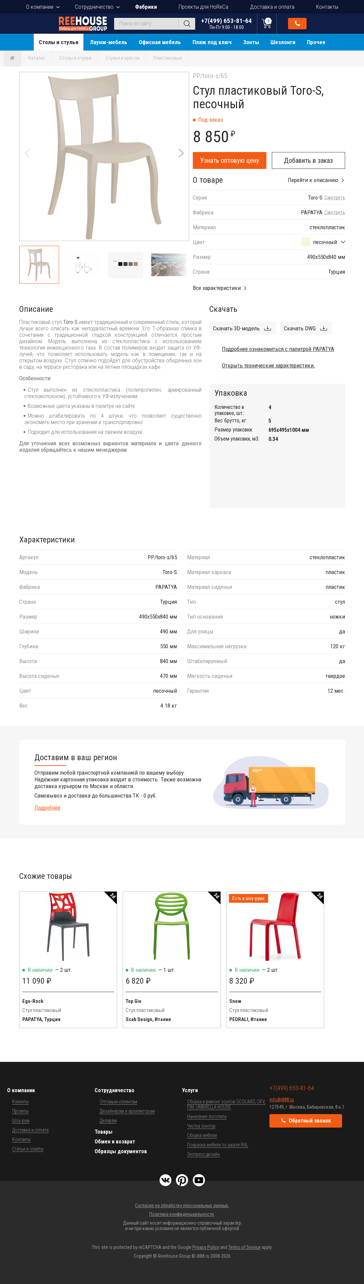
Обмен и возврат (115, 1141)
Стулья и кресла (122, 58)
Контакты (327, 6)
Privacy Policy (205, 1247)
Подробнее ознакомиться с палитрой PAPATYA (278, 349)
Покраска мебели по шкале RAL (217, 1144)
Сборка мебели (202, 1135)
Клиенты (20, 1101)
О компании (39, 6)
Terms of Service (244, 1247)
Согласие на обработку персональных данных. (182, 1205)
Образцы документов (121, 1151)
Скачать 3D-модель (236, 328)
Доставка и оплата (272, 6)
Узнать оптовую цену (229, 160)
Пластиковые (167, 58)
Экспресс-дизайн (203, 1154)
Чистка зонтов (201, 1126)
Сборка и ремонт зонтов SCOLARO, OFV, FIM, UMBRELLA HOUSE (226, 1104)
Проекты (20, 1111)
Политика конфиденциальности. (182, 1214)
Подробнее (47, 807)
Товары (103, 1132)
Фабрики (146, 6)
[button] (181, 153)
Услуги (190, 1090)
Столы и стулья (58, 42)
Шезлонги (282, 42)
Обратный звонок (297, 23)
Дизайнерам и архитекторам (127, 1111)
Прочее (316, 42)
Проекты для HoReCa (203, 6)
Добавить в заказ (308, 160)
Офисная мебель (160, 42)
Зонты (251, 42)
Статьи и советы (28, 1149)
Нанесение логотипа (207, 1116)
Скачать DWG (300, 328)
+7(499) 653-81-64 (226, 23)
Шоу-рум (20, 1120)
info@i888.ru (281, 1099)
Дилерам (108, 1120)
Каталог (36, 58)
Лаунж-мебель (108, 42)
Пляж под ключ (212, 42)
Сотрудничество (94, 6)
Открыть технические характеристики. (268, 365)
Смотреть (334, 198)
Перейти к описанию (313, 180)
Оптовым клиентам (118, 1101)
